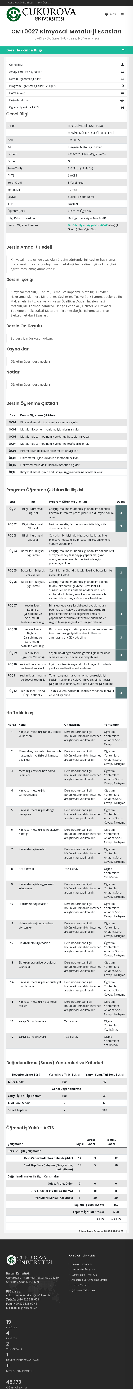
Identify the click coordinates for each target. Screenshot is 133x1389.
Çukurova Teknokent (84, 1290)
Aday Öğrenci (44, 2)
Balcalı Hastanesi (82, 1264)
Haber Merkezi (80, 1285)
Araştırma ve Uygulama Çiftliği (89, 1279)
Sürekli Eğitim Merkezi (84, 1274)
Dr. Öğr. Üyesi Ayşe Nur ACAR (88, 225)
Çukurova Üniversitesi (20, 2)
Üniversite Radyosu (83, 1269)
